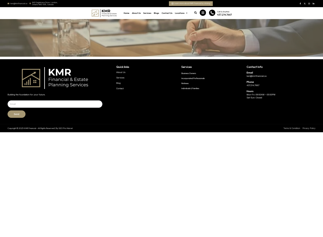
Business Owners (188, 73)
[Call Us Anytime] (212, 13)
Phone (250, 81)
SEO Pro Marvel (66, 128)
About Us (136, 13)
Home (126, 13)
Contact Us (167, 13)
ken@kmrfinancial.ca (256, 76)
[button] (191, 3)
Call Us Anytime (223, 12)
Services (147, 13)
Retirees (185, 83)
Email (250, 72)
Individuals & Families (190, 88)
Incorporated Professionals (193, 78)
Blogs (156, 13)
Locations (181, 13)
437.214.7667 (253, 85)
